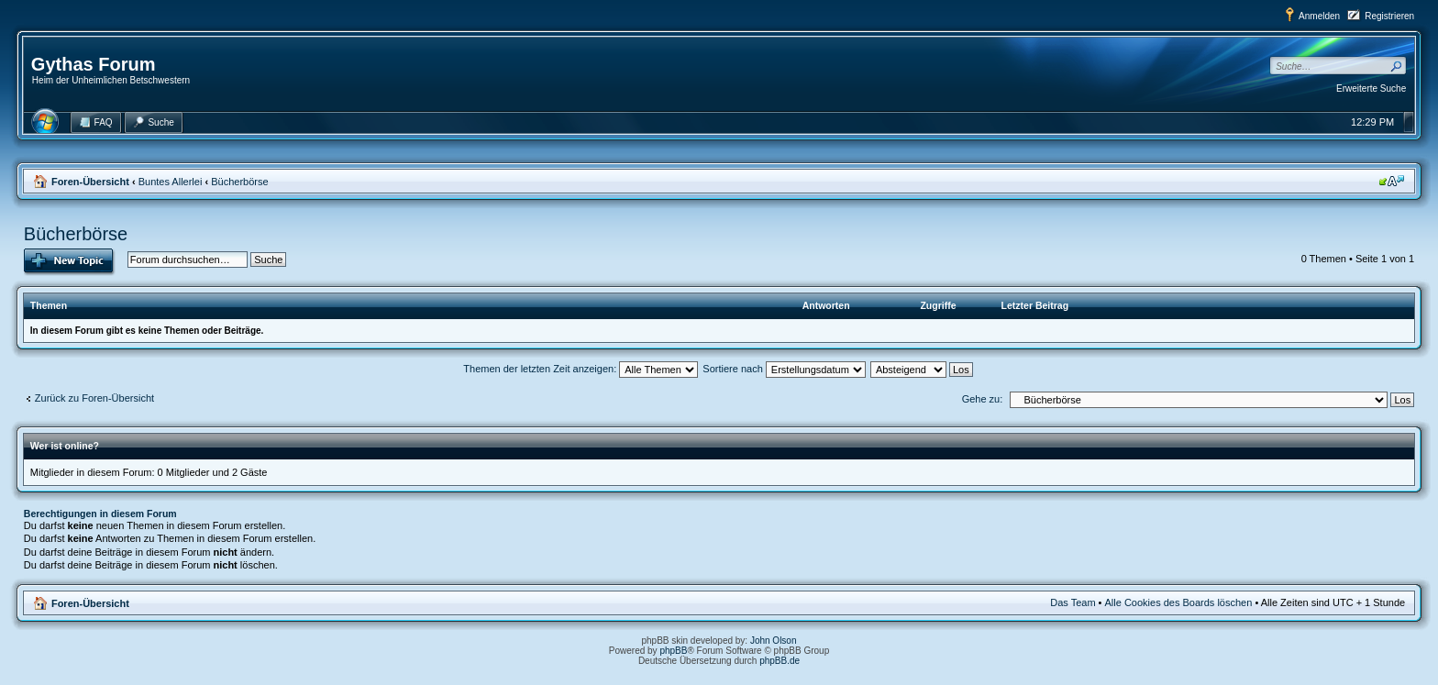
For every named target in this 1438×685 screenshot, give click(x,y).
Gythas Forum (93, 64)
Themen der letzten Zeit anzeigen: (580, 368)
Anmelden (1319, 16)
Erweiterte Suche (1371, 88)
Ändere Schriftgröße (1391, 180)
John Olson (773, 640)
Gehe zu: (982, 398)
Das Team (1072, 602)
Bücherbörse (239, 181)
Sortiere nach (783, 368)
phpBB (673, 651)
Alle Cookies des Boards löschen (1179, 602)
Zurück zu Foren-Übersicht (94, 397)
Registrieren (1389, 16)
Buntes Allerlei (170, 181)
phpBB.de (779, 661)
